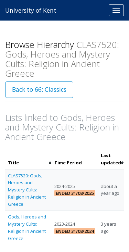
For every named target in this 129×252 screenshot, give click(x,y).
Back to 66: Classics (39, 89)
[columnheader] (28, 159)
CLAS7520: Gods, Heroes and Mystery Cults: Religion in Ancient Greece (27, 190)
